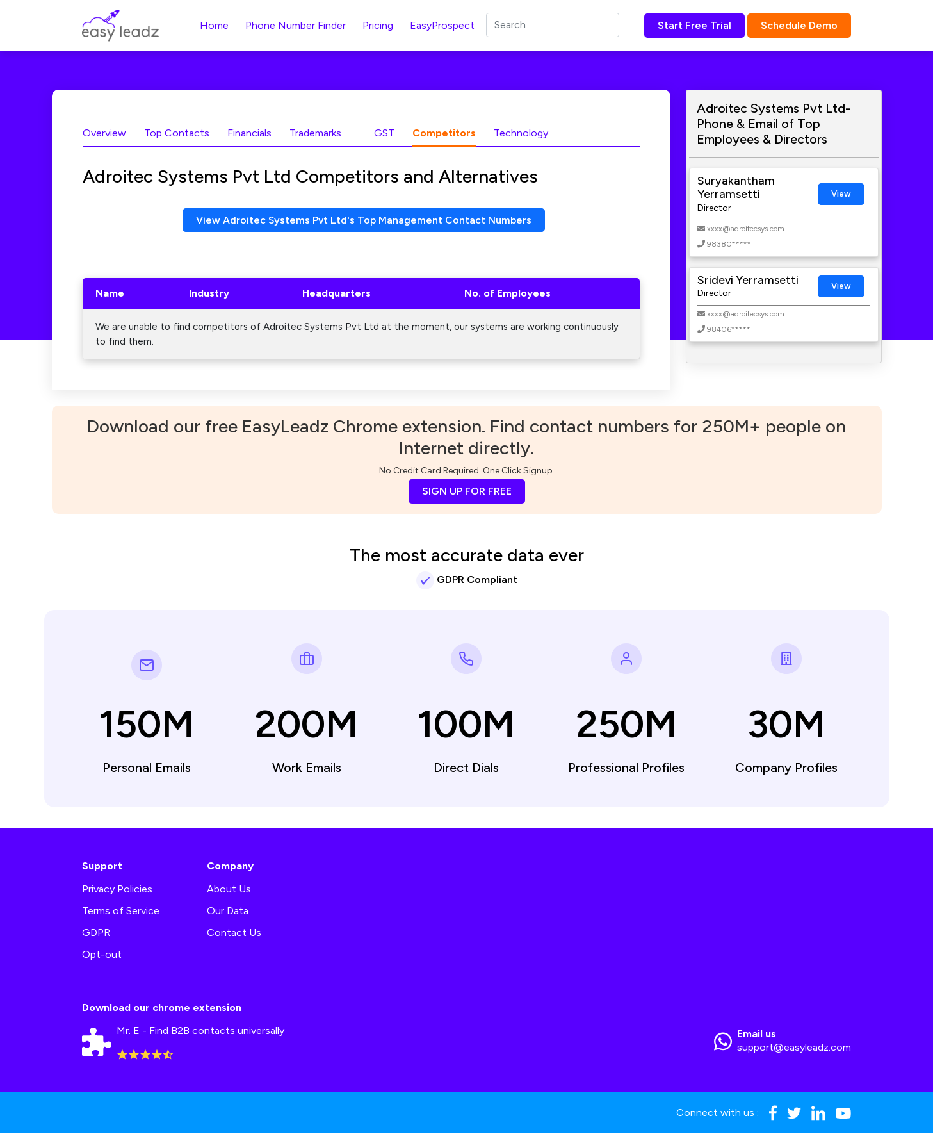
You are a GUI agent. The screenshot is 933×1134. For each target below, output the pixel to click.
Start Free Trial (694, 25)
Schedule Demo (799, 25)
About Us (229, 889)
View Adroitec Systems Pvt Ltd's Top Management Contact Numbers (364, 220)
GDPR (96, 933)
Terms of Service (120, 911)
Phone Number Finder (295, 25)
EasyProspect (442, 25)
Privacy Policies (117, 889)
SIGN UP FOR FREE (467, 492)
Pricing (377, 25)
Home (214, 25)
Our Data (227, 911)
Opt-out (102, 955)
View (841, 194)
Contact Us (234, 933)
